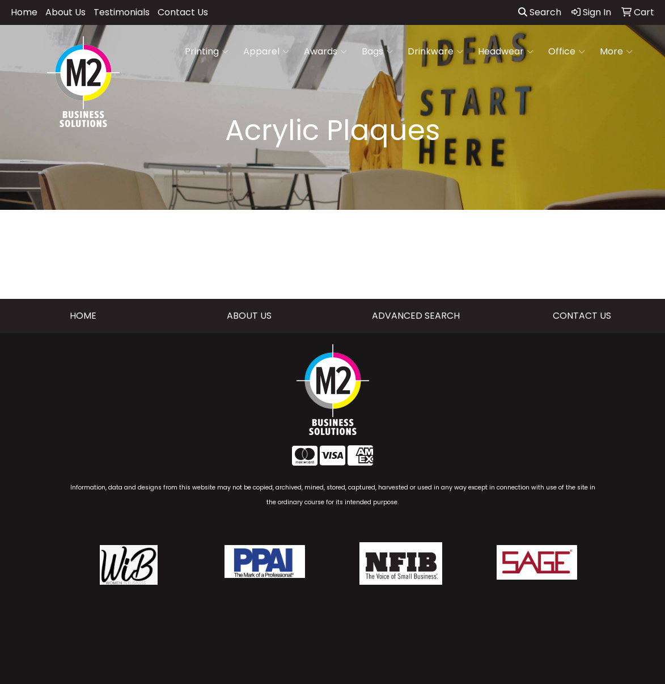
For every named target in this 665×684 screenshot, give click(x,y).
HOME (83, 315)
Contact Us (183, 12)
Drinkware (435, 51)
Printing (206, 51)
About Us (65, 12)
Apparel (266, 51)
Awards (325, 51)
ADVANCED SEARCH (416, 315)
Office (566, 51)
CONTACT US (582, 315)
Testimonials (122, 12)
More (616, 51)
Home (24, 12)
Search (539, 12)
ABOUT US (249, 315)
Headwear (505, 51)
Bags (377, 51)
